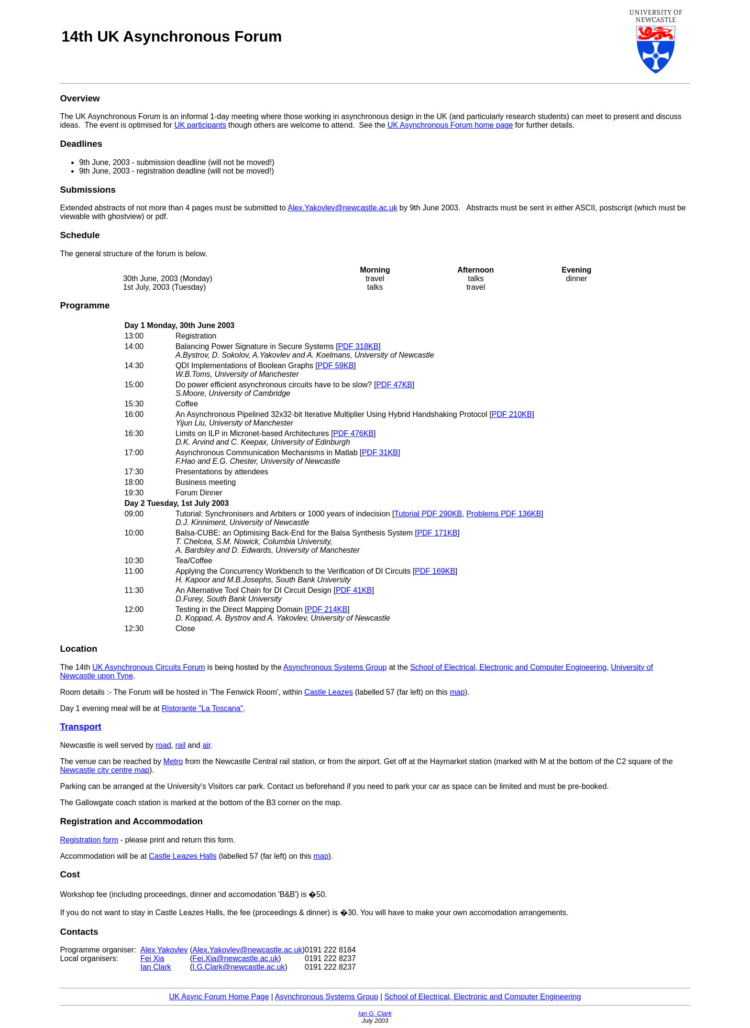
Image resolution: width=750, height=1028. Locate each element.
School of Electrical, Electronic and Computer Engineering (508, 667)
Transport (80, 727)
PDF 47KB (394, 385)
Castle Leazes (328, 692)
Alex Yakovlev (164, 950)
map (457, 692)
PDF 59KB (336, 365)
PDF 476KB (353, 433)
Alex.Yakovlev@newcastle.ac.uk (342, 208)
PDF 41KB (354, 590)
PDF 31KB (380, 452)
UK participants (200, 125)
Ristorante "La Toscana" (202, 708)
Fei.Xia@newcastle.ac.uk (235, 958)
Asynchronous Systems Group (334, 667)
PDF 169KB (435, 571)
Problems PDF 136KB (503, 514)
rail (180, 745)
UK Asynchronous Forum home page (450, 125)
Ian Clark (156, 967)
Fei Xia (153, 958)
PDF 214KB (327, 609)
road (163, 745)
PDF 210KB (512, 414)
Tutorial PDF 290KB (428, 514)
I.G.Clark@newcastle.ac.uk (238, 967)
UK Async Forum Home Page (219, 997)
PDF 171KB (437, 533)
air (206, 745)
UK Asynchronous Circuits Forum (148, 667)
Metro (173, 761)
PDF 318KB (358, 346)
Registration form (89, 840)
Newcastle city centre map (104, 770)
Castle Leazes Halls (182, 856)
